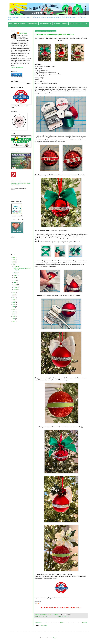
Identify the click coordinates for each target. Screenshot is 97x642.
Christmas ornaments (50, 616)
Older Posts (84, 622)
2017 (14, 302)
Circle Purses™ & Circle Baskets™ (78, 23)
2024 (14, 259)
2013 (14, 311)
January (16, 289)
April (15, 282)
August (16, 275)
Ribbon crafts (66, 616)
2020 (14, 295)
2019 (14, 297)
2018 (14, 299)
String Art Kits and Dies (20, 23)
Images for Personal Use (45, 23)
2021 (14, 292)
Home (61, 622)
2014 (14, 309)
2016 (14, 304)
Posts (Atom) (44, 625)
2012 (14, 314)
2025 (14, 257)
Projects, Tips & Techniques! (60, 23)
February (16, 287)
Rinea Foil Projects (32, 23)
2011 (14, 316)
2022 (14, 264)
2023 (14, 262)
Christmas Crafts (42, 616)
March (15, 284)
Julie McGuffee (23, 33)
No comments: (55, 614)
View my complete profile (17, 67)
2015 (14, 307)
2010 (14, 319)
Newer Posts (38, 622)
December (16, 266)
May (15, 280)
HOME (10, 23)
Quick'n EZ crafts (59, 616)
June (15, 277)
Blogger (55, 637)
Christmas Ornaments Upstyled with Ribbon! (54, 34)
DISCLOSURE (12, 26)
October (16, 273)
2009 (14, 321)
